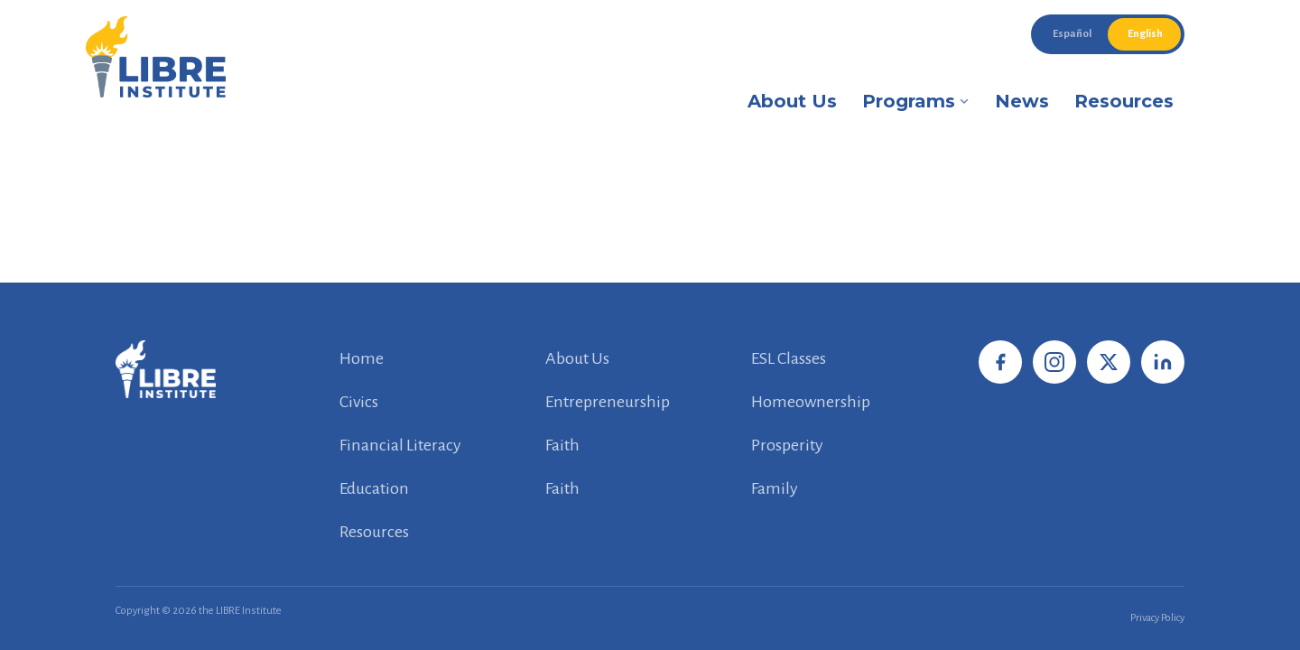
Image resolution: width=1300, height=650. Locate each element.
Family (774, 488)
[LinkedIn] (1162, 362)
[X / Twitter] (1108, 362)
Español (1072, 34)
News (1022, 101)
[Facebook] (1000, 362)
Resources (1124, 101)
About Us (792, 101)
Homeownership (810, 402)
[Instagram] (1054, 362)
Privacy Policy (1157, 618)
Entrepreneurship (607, 402)
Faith (562, 445)
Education (374, 488)
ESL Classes (788, 358)
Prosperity (787, 445)
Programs (916, 101)
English (1145, 34)
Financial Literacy (400, 445)
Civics (358, 402)
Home (361, 358)
